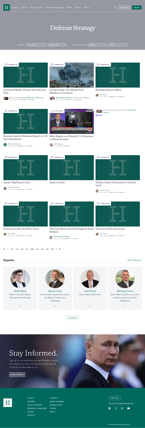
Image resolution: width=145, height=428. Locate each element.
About (86, 7)
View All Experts (134, 260)
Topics (15, 7)
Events (69, 7)
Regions (24, 7)
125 (47, 249)
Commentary (23, 99)
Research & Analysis (55, 7)
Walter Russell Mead (63, 98)
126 (52, 249)
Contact (54, 398)
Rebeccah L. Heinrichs (35, 98)
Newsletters (56, 405)
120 (22, 249)
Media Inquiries (57, 401)
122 (32, 249)
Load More (72, 318)
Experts (78, 7)
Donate (53, 408)
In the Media (66, 146)
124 (42, 249)
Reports (99, 115)
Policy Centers (37, 7)
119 (17, 249)
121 (27, 249)
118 (12, 249)
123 (37, 249)
